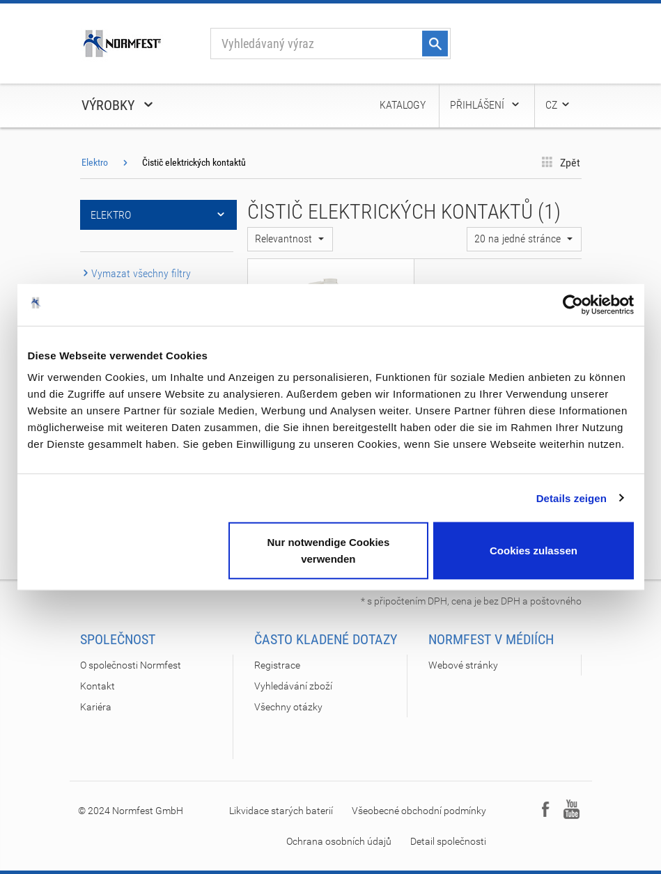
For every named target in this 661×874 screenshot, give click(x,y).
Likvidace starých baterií (281, 810)
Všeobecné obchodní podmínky (419, 810)
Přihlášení (485, 104)
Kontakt (97, 686)
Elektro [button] (158, 214)
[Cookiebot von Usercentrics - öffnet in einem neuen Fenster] (573, 304)
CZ (558, 104)
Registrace (277, 665)
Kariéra (95, 706)
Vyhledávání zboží (293, 686)
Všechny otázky (288, 706)
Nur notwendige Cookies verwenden (328, 550)
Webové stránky (463, 665)
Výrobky (118, 105)
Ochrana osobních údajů (338, 841)
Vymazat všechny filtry (135, 273)
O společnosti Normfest (130, 665)
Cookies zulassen (533, 550)
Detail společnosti (448, 841)
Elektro (94, 162)
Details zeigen (571, 498)
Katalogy (403, 104)
